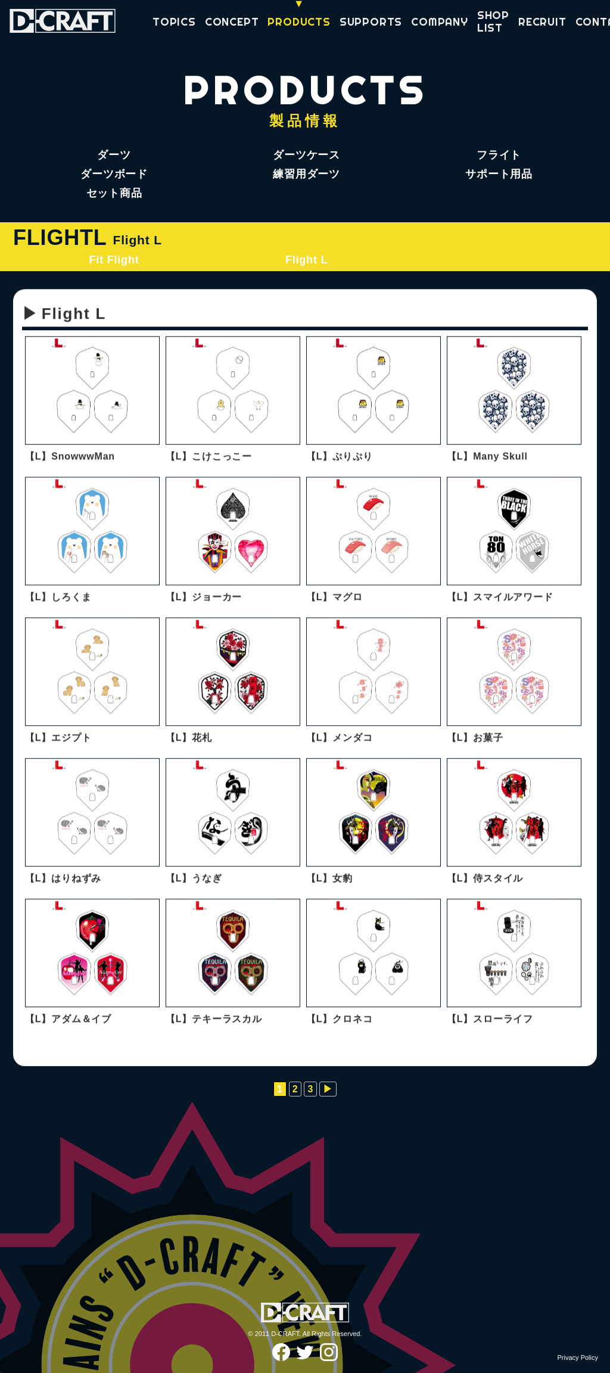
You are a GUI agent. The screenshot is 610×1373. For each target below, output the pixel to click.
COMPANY (439, 22)
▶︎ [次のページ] (328, 1089)
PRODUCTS (298, 22)
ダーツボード (114, 174)
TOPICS (174, 22)
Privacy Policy (578, 1357)
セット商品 (114, 193)
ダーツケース (306, 155)
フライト (499, 155)
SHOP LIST (493, 22)
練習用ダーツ (306, 174)
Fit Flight (114, 260)
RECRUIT (542, 22)
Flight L (306, 260)
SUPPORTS (371, 22)
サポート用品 (499, 174)
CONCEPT (232, 22)
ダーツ (113, 155)
